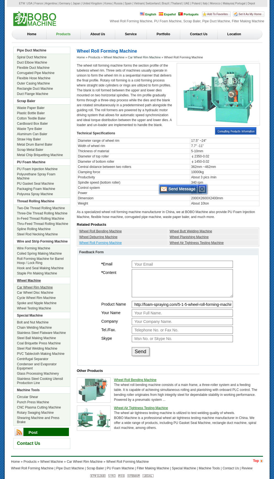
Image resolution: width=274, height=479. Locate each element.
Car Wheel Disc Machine (35, 293)
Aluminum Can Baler (32, 134)
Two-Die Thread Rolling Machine (41, 208)
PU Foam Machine (31, 162)
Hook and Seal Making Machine (40, 268)
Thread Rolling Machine (35, 201)
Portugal (240, 3)
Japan (76, 3)
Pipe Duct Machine (32, 50)
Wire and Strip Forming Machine (42, 241)
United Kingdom (92, 3)
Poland (196, 3)
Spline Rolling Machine (34, 229)
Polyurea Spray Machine (35, 194)
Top (256, 461)
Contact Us (198, 34)
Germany (65, 3)
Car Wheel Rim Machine (35, 287)
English (148, 14)
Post (33, 432)
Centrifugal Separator (33, 359)
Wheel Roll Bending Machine (100, 231)
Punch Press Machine (33, 402)
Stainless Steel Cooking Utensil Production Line (40, 381)
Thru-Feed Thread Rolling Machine (42, 224)
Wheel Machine (29, 280)
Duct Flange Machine (32, 94)
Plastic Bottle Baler (31, 113)
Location (234, 34)
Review (247, 468)
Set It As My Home (250, 14)
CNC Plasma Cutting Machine (39, 407)
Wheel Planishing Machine (189, 237)
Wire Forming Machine (33, 248)
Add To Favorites (217, 14)
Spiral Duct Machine (32, 57)
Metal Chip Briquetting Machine (40, 155)
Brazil (165, 3)
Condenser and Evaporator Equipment (37, 366)
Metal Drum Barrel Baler (35, 144)
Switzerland (153, 3)
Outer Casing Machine (33, 83)
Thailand (176, 3)
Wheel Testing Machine (34, 308)
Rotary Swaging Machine (35, 413)
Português (188, 14)
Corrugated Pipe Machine (36, 73)
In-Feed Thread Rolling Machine (40, 219)
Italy (205, 3)
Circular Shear (27, 397)
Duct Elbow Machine (32, 62)
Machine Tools (28, 390)
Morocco (215, 3)
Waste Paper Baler (31, 108)
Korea (108, 3)
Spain (128, 3)
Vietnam (139, 3)
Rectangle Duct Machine (35, 89)
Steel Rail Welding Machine (37, 348)
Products (63, 34)
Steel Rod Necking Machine (37, 234)
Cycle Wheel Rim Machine (36, 298)
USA (29, 3)
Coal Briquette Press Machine (39, 343)
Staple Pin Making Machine (37, 273)
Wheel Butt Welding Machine (191, 231)
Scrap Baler (26, 101)
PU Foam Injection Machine (37, 169)
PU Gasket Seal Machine (35, 184)
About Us (97, 34)
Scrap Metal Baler (30, 150)
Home (31, 34)
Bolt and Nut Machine (33, 322)
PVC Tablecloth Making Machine (41, 354)
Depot (251, 3)
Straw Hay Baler (29, 139)
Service (131, 34)
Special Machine (30, 315)
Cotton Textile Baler (31, 118)
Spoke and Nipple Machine (37, 303)
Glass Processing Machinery (38, 373)
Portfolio (163, 34)
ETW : (23, 3)
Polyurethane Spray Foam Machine (36, 176)
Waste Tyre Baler (29, 129)
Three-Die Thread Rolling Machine (42, 213)
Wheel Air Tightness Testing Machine (197, 243)
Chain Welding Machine (34, 328)
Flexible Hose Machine (33, 78)
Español (167, 14)
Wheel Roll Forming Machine (100, 243)
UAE (187, 3)
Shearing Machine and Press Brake (38, 420)
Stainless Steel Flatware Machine (41, 333)
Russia (118, 3)
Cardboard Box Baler (32, 124)
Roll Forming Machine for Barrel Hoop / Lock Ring (40, 261)
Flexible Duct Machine (33, 68)
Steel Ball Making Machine (36, 338)
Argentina (51, 3)
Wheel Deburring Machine (98, 237)
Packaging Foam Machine (36, 189)
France (38, 3)
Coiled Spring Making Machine (39, 253)
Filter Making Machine (153, 468)
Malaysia (228, 3)
